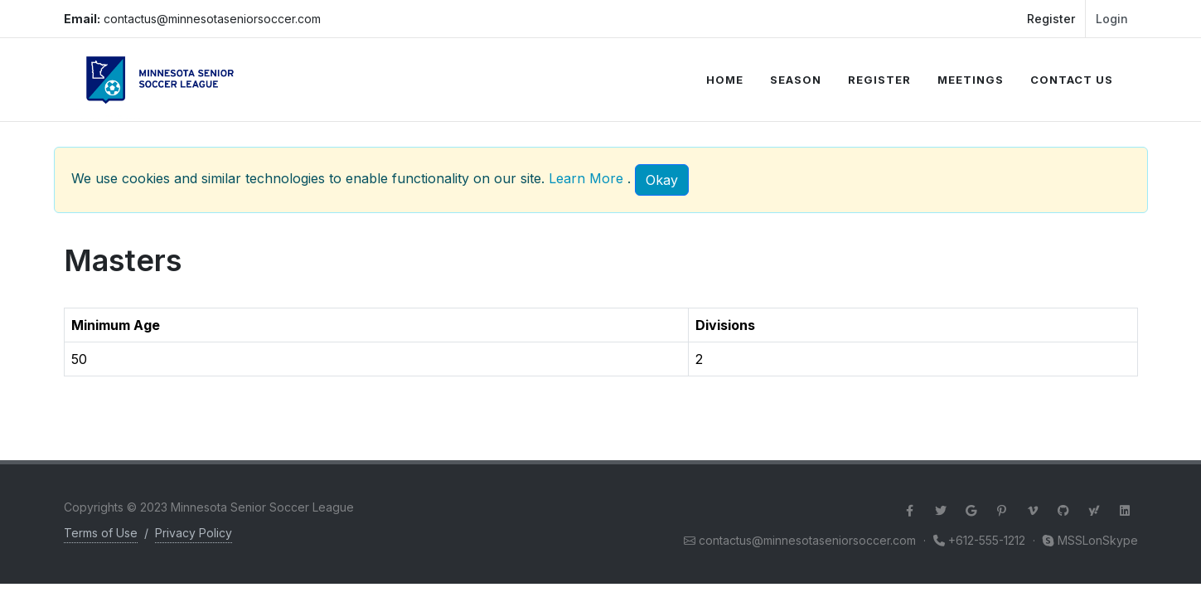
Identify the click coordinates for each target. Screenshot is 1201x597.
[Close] (662, 180)
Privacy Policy (193, 533)
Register (1051, 19)
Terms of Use (101, 533)
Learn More (586, 178)
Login (1112, 19)
